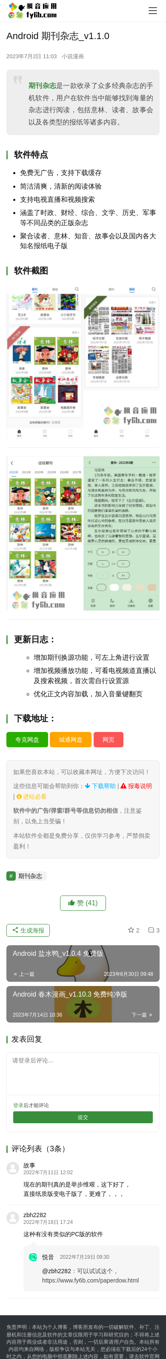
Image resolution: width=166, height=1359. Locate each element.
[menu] (153, 10)
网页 (108, 739)
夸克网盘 (27, 739)
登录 (18, 1105)
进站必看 (32, 796)
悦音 (48, 1257)
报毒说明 (136, 786)
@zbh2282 (56, 1271)
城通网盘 (71, 739)
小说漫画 (73, 56)
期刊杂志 (42, 85)
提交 (83, 1117)
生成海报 (28, 930)
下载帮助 (100, 786)
